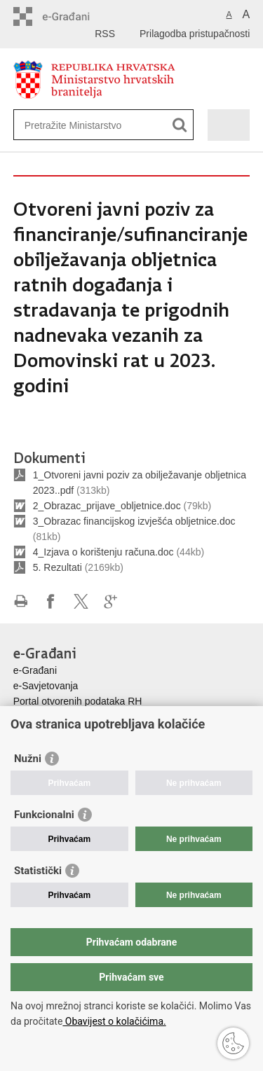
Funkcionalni (44, 814)
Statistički (38, 870)
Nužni (27, 758)
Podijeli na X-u (81, 601)
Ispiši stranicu (20, 601)
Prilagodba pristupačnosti (195, 33)
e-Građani (35, 670)
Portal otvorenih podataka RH (77, 701)
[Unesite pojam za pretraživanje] (75, 125)
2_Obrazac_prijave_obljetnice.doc (107, 505)
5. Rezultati (57, 567)
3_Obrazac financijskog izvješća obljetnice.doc (134, 521)
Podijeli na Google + (111, 601)
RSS (105, 33)
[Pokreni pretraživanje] (180, 125)
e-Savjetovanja (46, 685)
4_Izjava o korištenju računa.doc (103, 552)
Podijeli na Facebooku (50, 601)
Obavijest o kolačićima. (114, 1021)
